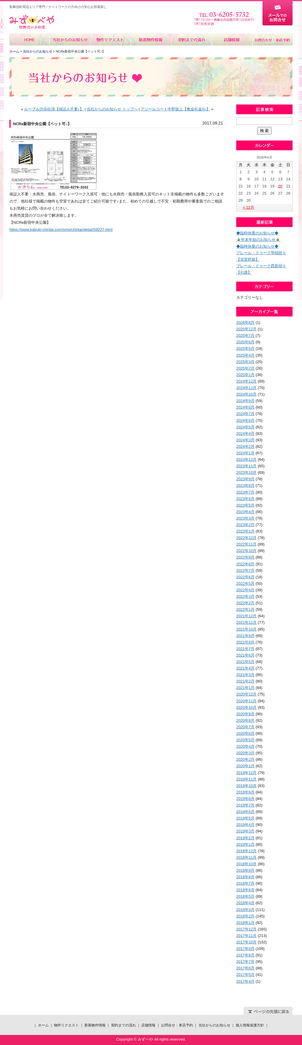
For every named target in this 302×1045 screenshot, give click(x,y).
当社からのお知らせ (70, 39)
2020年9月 (245, 714)
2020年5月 (245, 740)
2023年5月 (245, 505)
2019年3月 (245, 831)
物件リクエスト (110, 39)
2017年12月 (246, 929)
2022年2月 (245, 603)
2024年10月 (246, 394)
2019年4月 (245, 824)
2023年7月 (245, 492)
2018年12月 (246, 851)
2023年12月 (246, 459)
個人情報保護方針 (250, 1025)
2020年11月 (246, 701)
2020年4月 (245, 746)
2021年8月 (245, 642)
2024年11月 (246, 388)
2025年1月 (245, 375)
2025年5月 (245, 348)
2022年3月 (245, 596)
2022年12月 (246, 537)
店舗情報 (231, 39)
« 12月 (248, 207)
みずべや (31, 22)
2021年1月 (245, 687)
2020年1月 (245, 766)
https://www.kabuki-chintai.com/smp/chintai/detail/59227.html (61, 229)
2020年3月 (245, 753)
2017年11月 (246, 935)
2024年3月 (245, 440)
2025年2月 (245, 368)
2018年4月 (245, 903)
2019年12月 (246, 772)
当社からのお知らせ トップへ (112, 109)
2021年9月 (245, 635)
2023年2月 (245, 524)
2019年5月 (245, 818)
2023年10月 (246, 472)
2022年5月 (245, 583)
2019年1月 (245, 844)
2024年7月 (245, 414)
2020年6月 (245, 733)
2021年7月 (245, 648)
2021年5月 (245, 661)
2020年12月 (246, 694)
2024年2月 (245, 446)
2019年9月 (245, 792)
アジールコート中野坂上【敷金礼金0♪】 (175, 109)
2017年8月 (245, 955)
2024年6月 (245, 420)
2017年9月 (245, 948)
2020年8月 (245, 720)
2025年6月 (245, 342)
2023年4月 (245, 512)
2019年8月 (245, 798)
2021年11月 (246, 622)
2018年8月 (245, 877)
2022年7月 (245, 570)
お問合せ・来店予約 (272, 39)
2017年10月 (246, 942)
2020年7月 (245, 727)
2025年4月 (245, 355)
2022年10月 (246, 550)
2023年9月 (245, 479)
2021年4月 (245, 668)
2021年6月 (245, 655)
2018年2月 (245, 916)
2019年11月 (246, 779)
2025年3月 (245, 362)
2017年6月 (245, 968)
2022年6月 (245, 577)
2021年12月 (246, 616)
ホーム (29, 39)
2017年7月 (245, 961)
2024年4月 (245, 433)
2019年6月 (245, 811)
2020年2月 (245, 759)
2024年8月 (245, 407)
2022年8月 (245, 564)
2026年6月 (245, 322)
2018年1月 (245, 922)
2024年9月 (245, 401)
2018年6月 (245, 890)
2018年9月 (245, 870)
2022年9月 (245, 557)
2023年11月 (246, 466)
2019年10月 (246, 785)
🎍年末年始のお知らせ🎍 (258, 239)
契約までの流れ (191, 39)
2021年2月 (245, 681)
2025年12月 (246, 329)
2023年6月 (245, 499)
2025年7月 (245, 335)
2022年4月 (245, 590)
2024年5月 (245, 427)
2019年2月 (245, 838)
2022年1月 (245, 609)
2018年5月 (245, 896)
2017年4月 (245, 981)
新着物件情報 (151, 39)
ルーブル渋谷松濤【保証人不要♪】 (54, 109)
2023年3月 (245, 518)
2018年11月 (246, 857)
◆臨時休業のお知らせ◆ (257, 233)
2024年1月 (245, 453)
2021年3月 (245, 674)
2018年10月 (246, 864)
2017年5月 (245, 974)
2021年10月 (246, 629)
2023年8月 (245, 485)
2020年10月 (246, 707)
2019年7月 (245, 805)
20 (280, 186)
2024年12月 (246, 381)
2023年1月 (245, 531)
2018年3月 (245, 909)
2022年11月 (246, 544)
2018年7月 (245, 883)
